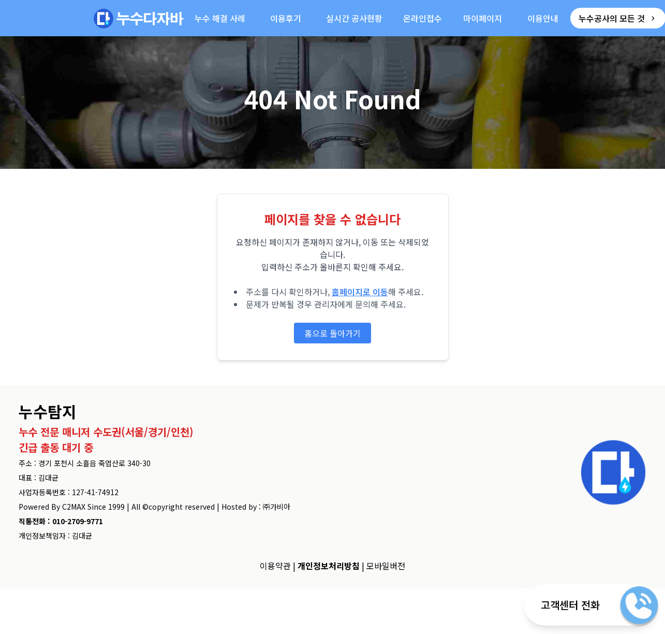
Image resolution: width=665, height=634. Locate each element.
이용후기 (285, 18)
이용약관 (275, 565)
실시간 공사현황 (354, 18)
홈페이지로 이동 (360, 291)
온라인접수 (422, 18)
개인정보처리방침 (329, 565)
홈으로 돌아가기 (332, 333)
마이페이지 (482, 18)
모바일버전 (385, 565)
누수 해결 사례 (220, 18)
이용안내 (542, 18)
